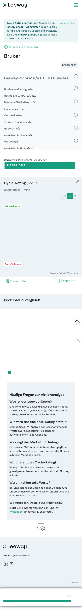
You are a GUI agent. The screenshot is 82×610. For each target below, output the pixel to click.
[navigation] (75, 5)
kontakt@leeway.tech (16, 555)
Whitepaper (16, 511)
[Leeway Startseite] (15, 4)
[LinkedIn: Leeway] (6, 563)
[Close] (69, 596)
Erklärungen (69, 64)
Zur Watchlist (16, 281)
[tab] (39, 165)
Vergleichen (67, 281)
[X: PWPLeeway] (12, 563)
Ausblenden (67, 23)
